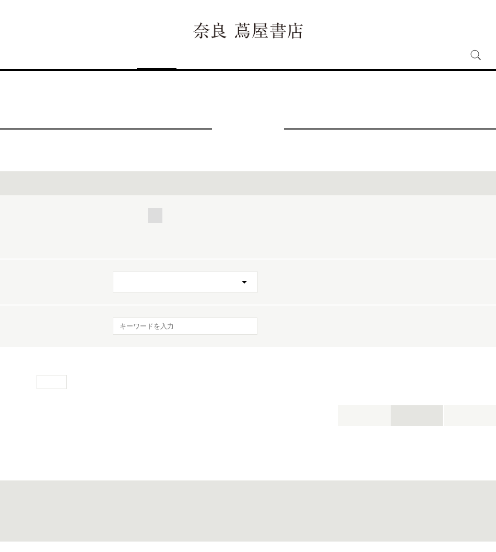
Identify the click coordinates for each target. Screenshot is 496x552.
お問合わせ (139, 527)
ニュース (196, 55)
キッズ (339, 215)
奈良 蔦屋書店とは (251, 55)
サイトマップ (176, 527)
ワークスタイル (395, 215)
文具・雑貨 (134, 228)
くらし (191, 215)
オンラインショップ (325, 55)
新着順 (470, 415)
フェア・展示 (246, 241)
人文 (257, 215)
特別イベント (311, 241)
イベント (156, 55)
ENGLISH (452, 13)
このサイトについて (222, 527)
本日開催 (364, 415)
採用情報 (382, 55)
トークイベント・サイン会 (160, 241)
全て (123, 215)
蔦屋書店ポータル (321, 527)
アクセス (62, 55)
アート (296, 215)
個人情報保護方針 (273, 527)
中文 (486, 14)
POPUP (366, 228)
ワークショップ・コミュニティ (282, 228)
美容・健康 (460, 215)
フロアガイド (110, 55)
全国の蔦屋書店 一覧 (373, 527)
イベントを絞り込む (248, 183)
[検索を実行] (243, 329)
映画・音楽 (191, 228)
